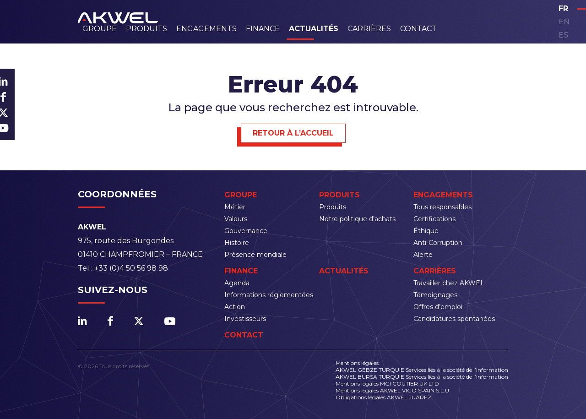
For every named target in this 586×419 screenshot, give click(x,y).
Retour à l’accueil (293, 133)
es (563, 35)
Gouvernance (245, 231)
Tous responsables (442, 207)
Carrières (369, 28)
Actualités (313, 28)
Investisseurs (245, 319)
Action (234, 307)
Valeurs (235, 219)
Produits (146, 28)
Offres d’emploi (437, 307)
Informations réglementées (268, 295)
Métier (234, 207)
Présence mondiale (255, 254)
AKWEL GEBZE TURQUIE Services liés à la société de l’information (422, 369)
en (564, 21)
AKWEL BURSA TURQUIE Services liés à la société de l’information (422, 376)
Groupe (99, 28)
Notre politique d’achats (357, 219)
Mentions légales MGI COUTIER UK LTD (387, 383)
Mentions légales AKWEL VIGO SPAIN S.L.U (392, 390)
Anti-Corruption (437, 243)
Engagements (206, 28)
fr (563, 8)
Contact (418, 28)
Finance (263, 28)
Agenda (237, 283)
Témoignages (435, 295)
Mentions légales (357, 362)
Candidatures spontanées (454, 319)
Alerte (423, 254)
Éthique (426, 231)
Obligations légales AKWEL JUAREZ (383, 397)
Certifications (434, 219)
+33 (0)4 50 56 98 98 (131, 268)
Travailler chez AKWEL (448, 283)
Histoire (236, 243)
